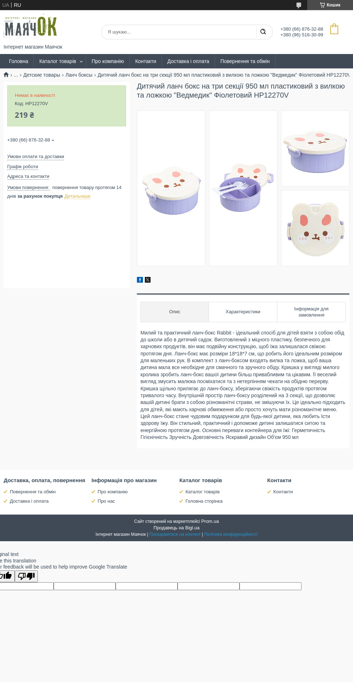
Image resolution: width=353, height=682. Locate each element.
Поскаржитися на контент (175, 534)
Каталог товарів (57, 61)
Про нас (106, 501)
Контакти (145, 61)
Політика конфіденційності (231, 534)
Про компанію (107, 61)
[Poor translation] (26, 576)
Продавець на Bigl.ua (176, 527)
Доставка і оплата (188, 61)
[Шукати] (262, 32)
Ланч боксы (79, 75)
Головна (18, 61)
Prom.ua (210, 521)
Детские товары (42, 75)
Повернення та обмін (245, 61)
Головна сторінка (204, 501)
